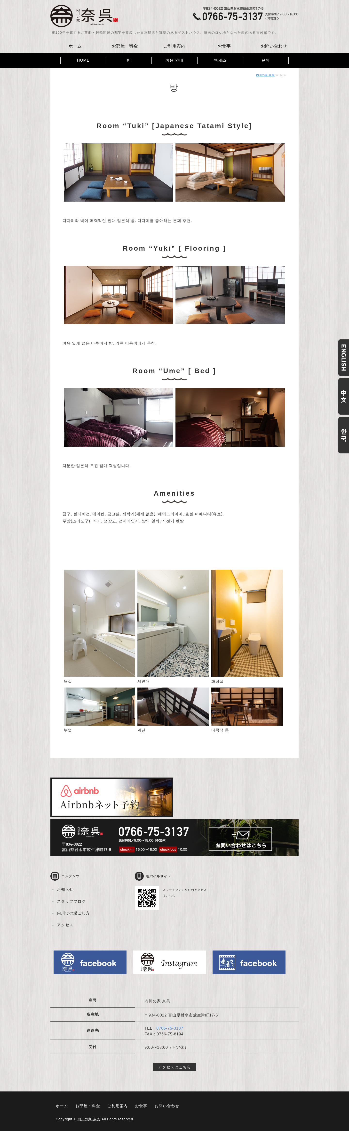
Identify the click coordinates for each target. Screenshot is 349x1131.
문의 (266, 60)
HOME (83, 60)
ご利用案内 (174, 46)
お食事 (224, 46)
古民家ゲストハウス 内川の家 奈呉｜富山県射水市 (84, 16)
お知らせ (65, 889)
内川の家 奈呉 (265, 75)
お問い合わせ (274, 46)
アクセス (65, 925)
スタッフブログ (71, 901)
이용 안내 (174, 60)
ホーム (75, 46)
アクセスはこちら (174, 1067)
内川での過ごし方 (73, 913)
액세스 (220, 60)
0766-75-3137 (169, 1028)
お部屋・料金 (125, 46)
